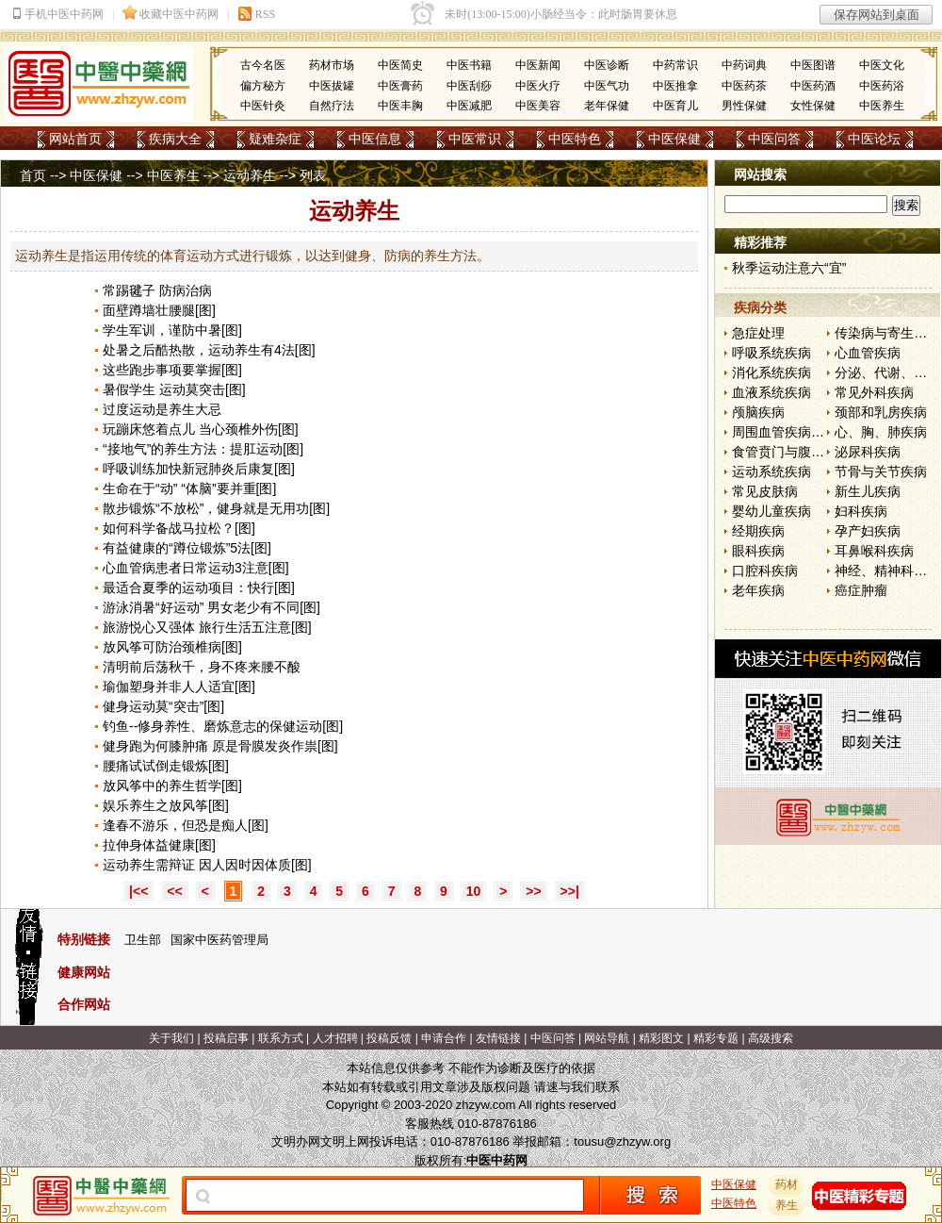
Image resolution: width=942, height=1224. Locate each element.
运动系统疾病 (771, 471)
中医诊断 (606, 65)
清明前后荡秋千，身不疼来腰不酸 (201, 666)
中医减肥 (469, 105)
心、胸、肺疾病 (881, 431)
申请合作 (443, 1038)
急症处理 (758, 332)
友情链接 (498, 1038)
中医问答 (774, 138)
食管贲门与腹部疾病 (791, 451)
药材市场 (331, 65)
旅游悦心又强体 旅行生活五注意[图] (207, 627)
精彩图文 (661, 1038)
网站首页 (75, 138)
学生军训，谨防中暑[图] (172, 330)
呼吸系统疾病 (771, 352)
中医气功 (606, 85)
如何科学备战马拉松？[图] (179, 528)
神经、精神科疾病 (887, 570)
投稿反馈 (389, 1038)
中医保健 (674, 138)
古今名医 (262, 65)
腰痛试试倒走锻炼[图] (166, 765)
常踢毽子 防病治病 (157, 290)
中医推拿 (675, 85)
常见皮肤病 (765, 491)
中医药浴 (881, 85)
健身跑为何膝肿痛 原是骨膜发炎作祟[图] (220, 745)
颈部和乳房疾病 (881, 412)
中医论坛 (874, 138)
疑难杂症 (275, 138)
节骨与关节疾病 (881, 471)
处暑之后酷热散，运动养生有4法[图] (209, 349)
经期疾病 (758, 530)
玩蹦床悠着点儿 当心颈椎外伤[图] (201, 429)
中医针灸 (262, 105)
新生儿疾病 (868, 491)
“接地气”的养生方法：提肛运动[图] (203, 448)
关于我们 (171, 1038)
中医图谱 (813, 65)
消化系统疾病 (771, 372)
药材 (786, 1184)
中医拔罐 (331, 85)
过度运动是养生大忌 (162, 409)
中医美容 (537, 105)
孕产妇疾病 (868, 530)
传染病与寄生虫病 (887, 332)
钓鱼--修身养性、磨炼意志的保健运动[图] (223, 726)
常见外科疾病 (874, 392)
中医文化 (881, 65)
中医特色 (574, 138)
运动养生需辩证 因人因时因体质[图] (207, 864)
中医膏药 (400, 85)
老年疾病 (758, 590)
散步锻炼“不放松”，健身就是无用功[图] (216, 508)
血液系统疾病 (771, 392)
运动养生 (249, 175)
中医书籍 (469, 65)
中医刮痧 (469, 85)
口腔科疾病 (765, 570)
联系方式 (280, 1038)
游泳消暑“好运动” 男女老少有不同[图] (211, 607)
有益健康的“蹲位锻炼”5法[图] (187, 547)
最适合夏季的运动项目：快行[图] (199, 587)
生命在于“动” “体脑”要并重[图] (189, 488)
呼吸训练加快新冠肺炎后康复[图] (199, 468)
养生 (786, 1205)
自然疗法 (331, 105)
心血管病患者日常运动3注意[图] (196, 567)
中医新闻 (537, 65)
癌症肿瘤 (861, 590)
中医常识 (474, 138)
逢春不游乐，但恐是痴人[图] (185, 825)
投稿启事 (226, 1038)
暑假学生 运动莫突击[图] (174, 389)
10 (473, 891)
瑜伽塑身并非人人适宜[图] (179, 686)
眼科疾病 (758, 550)
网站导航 (606, 1038)
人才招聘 (335, 1038)
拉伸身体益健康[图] (159, 844)
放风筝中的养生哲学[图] (172, 785)
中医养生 (881, 105)
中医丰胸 (400, 105)
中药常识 (675, 65)
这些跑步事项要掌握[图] (172, 369)
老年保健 (606, 105)
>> (533, 891)
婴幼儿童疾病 (771, 511)
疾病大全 (175, 138)
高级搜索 (770, 1038)
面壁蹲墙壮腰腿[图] (159, 310)
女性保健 (813, 105)
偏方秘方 (262, 85)
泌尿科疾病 (868, 451)
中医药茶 (744, 85)
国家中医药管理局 (219, 940)
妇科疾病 (861, 511)
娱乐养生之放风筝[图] (166, 805)
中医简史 (400, 65)
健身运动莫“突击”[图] (163, 706)
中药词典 (744, 65)
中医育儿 (675, 105)
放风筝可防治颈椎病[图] (172, 646)
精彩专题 (716, 1038)
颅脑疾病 (758, 412)
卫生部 (142, 940)
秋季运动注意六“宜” (789, 267)
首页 (33, 175)
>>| (569, 891)
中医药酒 (813, 85)
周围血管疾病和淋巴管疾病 (811, 431)
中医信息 (375, 138)
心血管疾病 (868, 352)
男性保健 (744, 105)
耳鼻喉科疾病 (874, 550)
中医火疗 (537, 85)
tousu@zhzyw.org (622, 1141)
